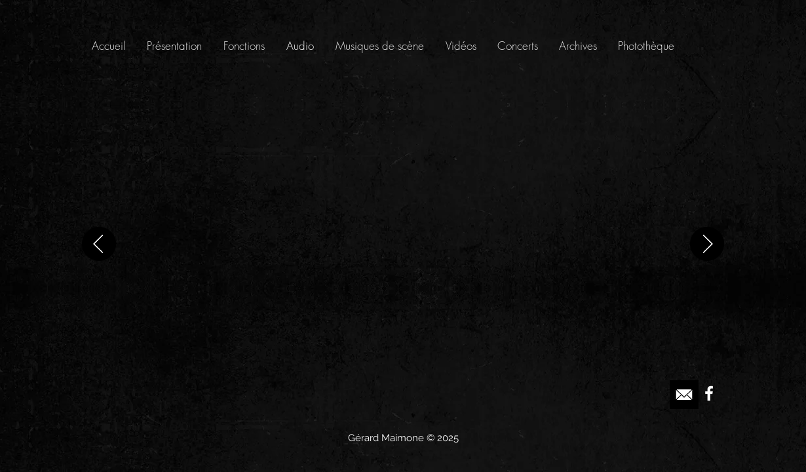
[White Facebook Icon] (709, 393)
